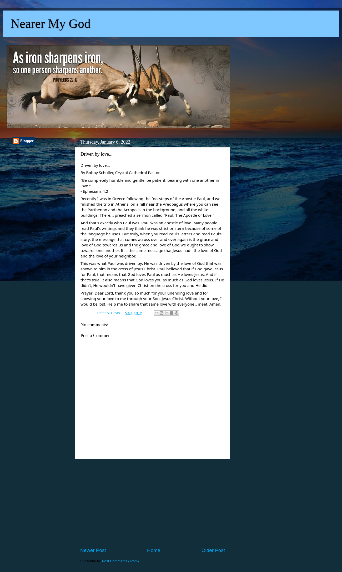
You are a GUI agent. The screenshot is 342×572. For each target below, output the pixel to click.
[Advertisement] (152, 503)
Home (153, 550)
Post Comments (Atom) (120, 561)
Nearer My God (50, 24)
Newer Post (93, 550)
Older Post (213, 550)
